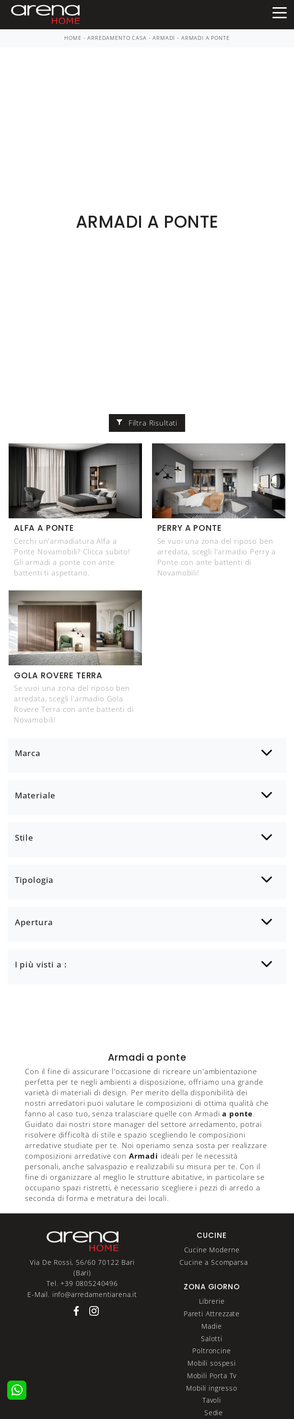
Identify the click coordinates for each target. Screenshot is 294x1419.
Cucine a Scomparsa (213, 1262)
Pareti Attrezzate (212, 1313)
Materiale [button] (35, 795)
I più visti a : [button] (41, 964)
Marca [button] (28, 752)
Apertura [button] (34, 922)
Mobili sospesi (212, 1363)
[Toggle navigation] (279, 12)
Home (72, 38)
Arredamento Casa (116, 38)
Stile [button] (24, 837)
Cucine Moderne (212, 1249)
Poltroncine (211, 1350)
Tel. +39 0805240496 (82, 1283)
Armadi (164, 38)
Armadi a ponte (205, 38)
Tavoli (211, 1400)
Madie (211, 1326)
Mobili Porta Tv (212, 1375)
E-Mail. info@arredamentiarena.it (82, 1294)
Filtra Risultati (147, 423)
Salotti (212, 1338)
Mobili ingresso (211, 1388)
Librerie (212, 1301)
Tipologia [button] (34, 879)
